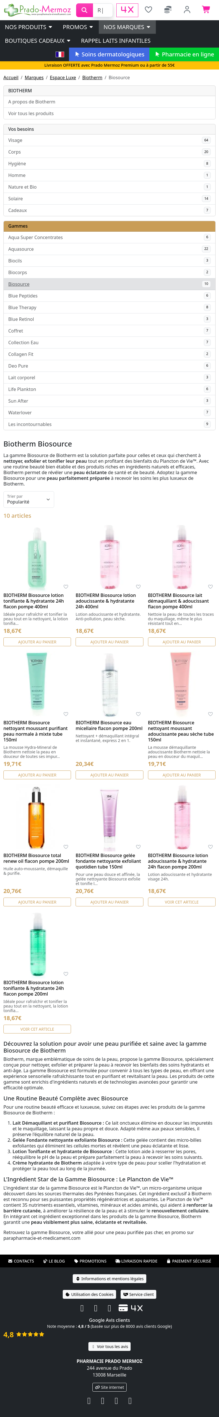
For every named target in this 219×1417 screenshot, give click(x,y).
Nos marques (127, 27)
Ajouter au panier (37, 642)
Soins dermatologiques (109, 54)
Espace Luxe (63, 77)
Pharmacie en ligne (184, 54)
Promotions (90, 1261)
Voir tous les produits (31, 113)
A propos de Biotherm (31, 102)
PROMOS (78, 27)
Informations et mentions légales (109, 1278)
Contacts (21, 1261)
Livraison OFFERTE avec (109, 65)
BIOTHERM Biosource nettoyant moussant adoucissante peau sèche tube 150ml (181, 731)
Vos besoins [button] (21, 129)
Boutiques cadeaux (38, 40)
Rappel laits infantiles (116, 40)
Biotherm (92, 77)
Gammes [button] (18, 226)
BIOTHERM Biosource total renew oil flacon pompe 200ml (36, 858)
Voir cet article (182, 902)
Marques (34, 77)
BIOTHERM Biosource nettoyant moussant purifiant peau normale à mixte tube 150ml (35, 731)
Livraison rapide (136, 1261)
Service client (138, 1294)
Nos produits (29, 27)
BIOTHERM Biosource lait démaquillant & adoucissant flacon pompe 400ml (178, 601)
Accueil (11, 77)
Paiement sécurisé (188, 1261)
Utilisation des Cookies (89, 1294)
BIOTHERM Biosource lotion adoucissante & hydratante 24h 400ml (106, 601)
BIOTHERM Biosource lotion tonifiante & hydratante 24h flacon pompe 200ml (33, 988)
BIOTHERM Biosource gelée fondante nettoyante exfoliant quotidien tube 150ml (108, 861)
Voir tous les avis (109, 1346)
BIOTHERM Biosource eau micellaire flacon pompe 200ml (109, 725)
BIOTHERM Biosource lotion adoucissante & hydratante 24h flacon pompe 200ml (178, 861)
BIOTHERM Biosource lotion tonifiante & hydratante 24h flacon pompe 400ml (33, 601)
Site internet (109, 1387)
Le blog (54, 1261)
